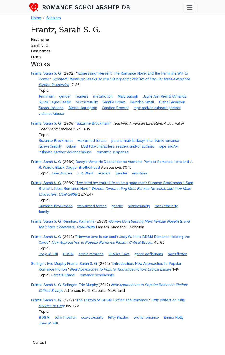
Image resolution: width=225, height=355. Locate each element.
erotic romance (91, 254)
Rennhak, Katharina (78, 221)
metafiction (103, 96)
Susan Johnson (51, 108)
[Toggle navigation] (189, 7)
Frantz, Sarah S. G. (46, 73)
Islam (71, 146)
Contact (39, 342)
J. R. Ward (85, 173)
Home (36, 17)
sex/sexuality (87, 102)
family (44, 211)
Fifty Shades (118, 317)
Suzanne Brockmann (56, 140)
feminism (46, 96)
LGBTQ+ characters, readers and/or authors (117, 146)
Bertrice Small (142, 102)
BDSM (68, 254)
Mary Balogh (127, 96)
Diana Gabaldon (172, 102)
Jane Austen (61, 173)
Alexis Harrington (82, 108)
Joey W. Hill (48, 254)
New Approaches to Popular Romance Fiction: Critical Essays (102, 242)
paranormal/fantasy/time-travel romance (145, 140)
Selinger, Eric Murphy (48, 263)
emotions (140, 173)
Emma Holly (173, 317)
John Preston (65, 317)
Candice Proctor (115, 108)
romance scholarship (97, 275)
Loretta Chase (63, 275)
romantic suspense (112, 152)
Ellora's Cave (119, 254)
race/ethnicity (50, 146)
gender (65, 96)
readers (82, 96)
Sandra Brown (114, 102)
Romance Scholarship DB (86, 7)
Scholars (53, 17)
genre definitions (148, 254)
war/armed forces (92, 140)
